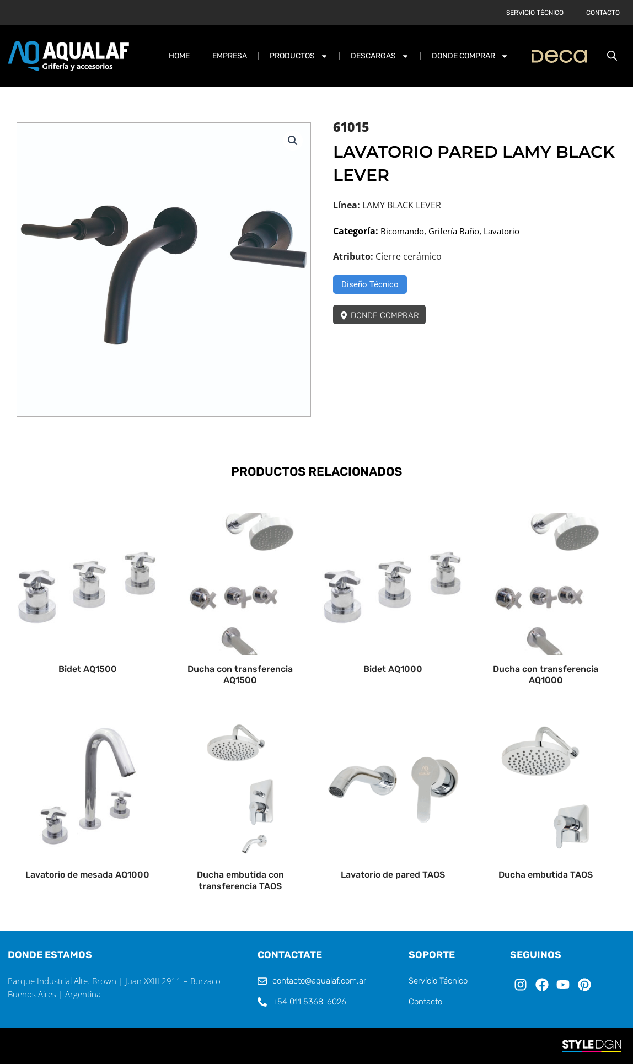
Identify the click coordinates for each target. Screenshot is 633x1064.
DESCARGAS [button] (380, 56)
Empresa (229, 56)
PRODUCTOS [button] (299, 56)
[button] (292, 141)
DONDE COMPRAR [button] (470, 56)
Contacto (603, 13)
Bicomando (404, 231)
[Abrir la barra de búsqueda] (612, 56)
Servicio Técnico (535, 13)
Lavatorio (511, 231)
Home (179, 56)
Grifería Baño (459, 231)
